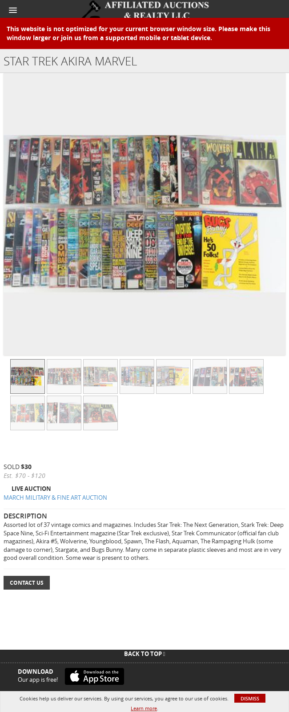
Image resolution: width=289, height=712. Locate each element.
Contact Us (27, 583)
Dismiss (250, 698)
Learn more (144, 708)
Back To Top (144, 654)
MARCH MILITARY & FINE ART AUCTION (55, 498)
